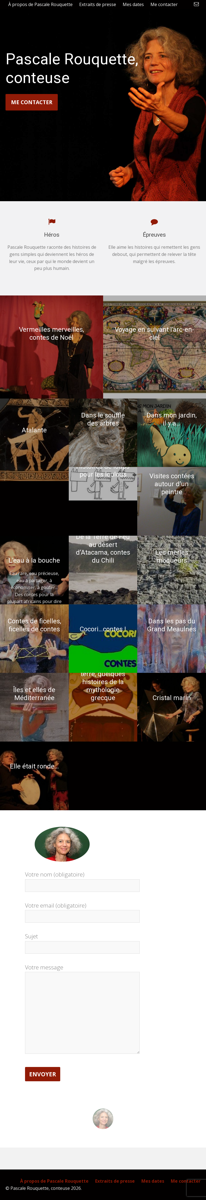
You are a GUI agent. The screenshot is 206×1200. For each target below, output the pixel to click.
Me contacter (31, 102)
